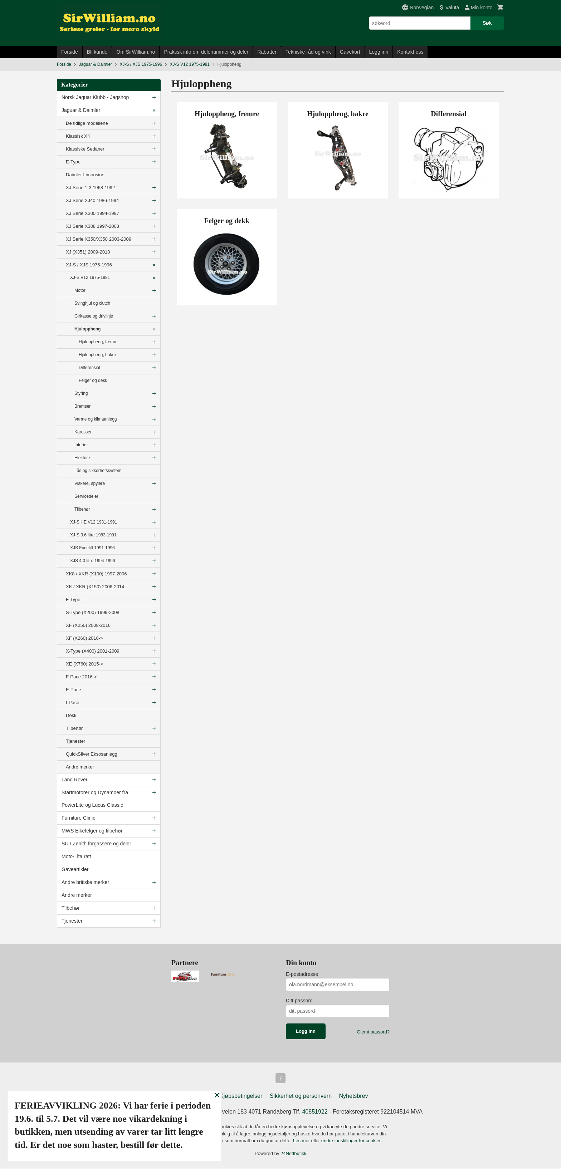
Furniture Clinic (78, 818)
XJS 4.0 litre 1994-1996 (92, 560)
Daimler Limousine (85, 174)
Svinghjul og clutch (92, 303)
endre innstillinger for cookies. (352, 1142)
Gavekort (350, 52)
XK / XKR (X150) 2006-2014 (95, 586)
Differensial (89, 367)
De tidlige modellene (87, 123)
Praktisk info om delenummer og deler (206, 52)
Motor (80, 290)
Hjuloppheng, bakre (97, 354)
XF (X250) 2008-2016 (88, 625)
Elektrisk (82, 457)
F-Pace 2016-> (81, 676)
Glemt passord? (373, 1032)
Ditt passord (299, 1000)
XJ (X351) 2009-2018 (88, 252)
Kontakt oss (410, 52)
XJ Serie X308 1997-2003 (92, 226)
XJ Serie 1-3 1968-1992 (90, 187)
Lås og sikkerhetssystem (97, 470)
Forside (69, 52)
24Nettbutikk (293, 1155)
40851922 (314, 1113)
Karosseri (83, 431)
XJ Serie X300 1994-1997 (92, 213)
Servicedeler (86, 496)
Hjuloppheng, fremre (98, 341)
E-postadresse (302, 974)
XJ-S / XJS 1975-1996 (89, 264)
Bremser (82, 406)
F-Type (73, 599)
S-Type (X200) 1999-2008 (92, 612)
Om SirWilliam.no (135, 52)
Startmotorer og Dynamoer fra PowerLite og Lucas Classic (95, 799)
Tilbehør (82, 509)
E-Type (73, 161)
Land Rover (74, 779)
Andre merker (80, 767)
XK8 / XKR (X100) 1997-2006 (96, 573)
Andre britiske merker (85, 882)
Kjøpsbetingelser (241, 1097)
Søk (487, 23)
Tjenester (75, 741)
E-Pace (73, 689)
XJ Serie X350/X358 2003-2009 (98, 239)
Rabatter (267, 52)
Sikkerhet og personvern (301, 1097)
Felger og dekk (93, 380)
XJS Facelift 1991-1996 (92, 547)
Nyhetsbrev (353, 1097)
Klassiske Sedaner (85, 149)
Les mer (302, 1142)
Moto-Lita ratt (76, 856)
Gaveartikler (75, 869)
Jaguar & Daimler (81, 110)
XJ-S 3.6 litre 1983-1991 (93, 534)
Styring (81, 393)
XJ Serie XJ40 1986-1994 (92, 200)
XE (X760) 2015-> (84, 664)
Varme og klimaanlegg (95, 419)
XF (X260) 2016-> (84, 638)
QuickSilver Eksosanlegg (91, 754)
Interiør (81, 444)
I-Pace (72, 702)
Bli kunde (97, 52)
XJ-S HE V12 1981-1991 (93, 522)
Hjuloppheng (87, 328)
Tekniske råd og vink (308, 52)
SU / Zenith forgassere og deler (96, 843)
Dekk (71, 715)
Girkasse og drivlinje (93, 316)
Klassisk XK (78, 136)
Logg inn (379, 52)
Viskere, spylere (89, 483)
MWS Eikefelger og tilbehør (92, 831)
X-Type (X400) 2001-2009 (92, 651)
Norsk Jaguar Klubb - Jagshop (95, 97)
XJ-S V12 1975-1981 (90, 277)
